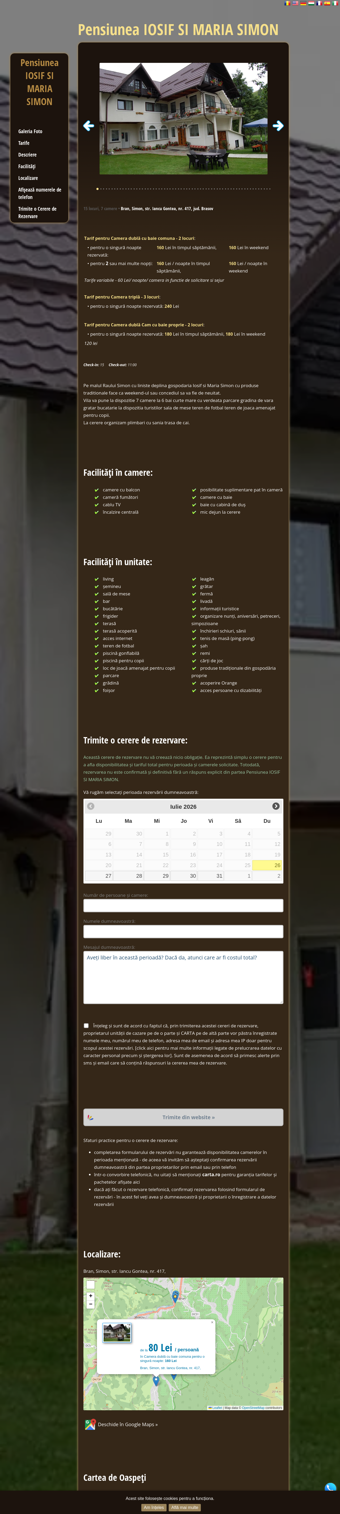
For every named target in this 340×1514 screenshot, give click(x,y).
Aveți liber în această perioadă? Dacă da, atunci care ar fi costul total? (183, 977)
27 (108, 876)
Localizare (28, 177)
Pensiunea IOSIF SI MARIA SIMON (39, 82)
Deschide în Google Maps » (120, 1424)
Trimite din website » (189, 1117)
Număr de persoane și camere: (115, 895)
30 (193, 876)
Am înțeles (154, 1507)
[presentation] (123, 1087)
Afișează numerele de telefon (39, 193)
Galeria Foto (30, 131)
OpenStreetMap (253, 1408)
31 (219, 876)
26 (277, 865)
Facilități (27, 166)
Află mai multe (184, 1507)
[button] (156, 1381)
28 (139, 876)
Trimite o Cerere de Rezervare (37, 212)
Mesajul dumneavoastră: (109, 947)
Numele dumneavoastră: (109, 921)
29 (166, 876)
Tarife (23, 142)
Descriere (27, 154)
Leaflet (215, 1408)
